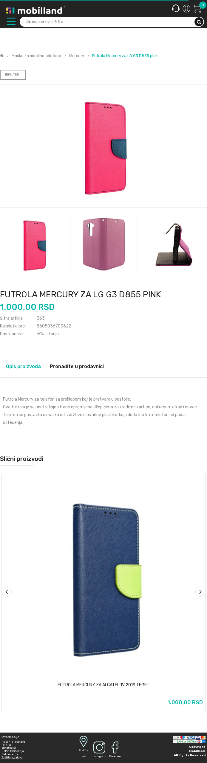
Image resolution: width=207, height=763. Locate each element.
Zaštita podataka (12, 757)
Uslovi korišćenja (12, 751)
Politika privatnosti (8, 746)
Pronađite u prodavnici (77, 366)
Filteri (13, 74)
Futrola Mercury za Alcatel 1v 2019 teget (103, 685)
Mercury (76, 56)
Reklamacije (9, 754)
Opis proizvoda (23, 366)
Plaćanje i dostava (13, 741)
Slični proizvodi (21, 458)
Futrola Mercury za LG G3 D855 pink (125, 56)
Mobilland (197, 751)
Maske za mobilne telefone (36, 56)
